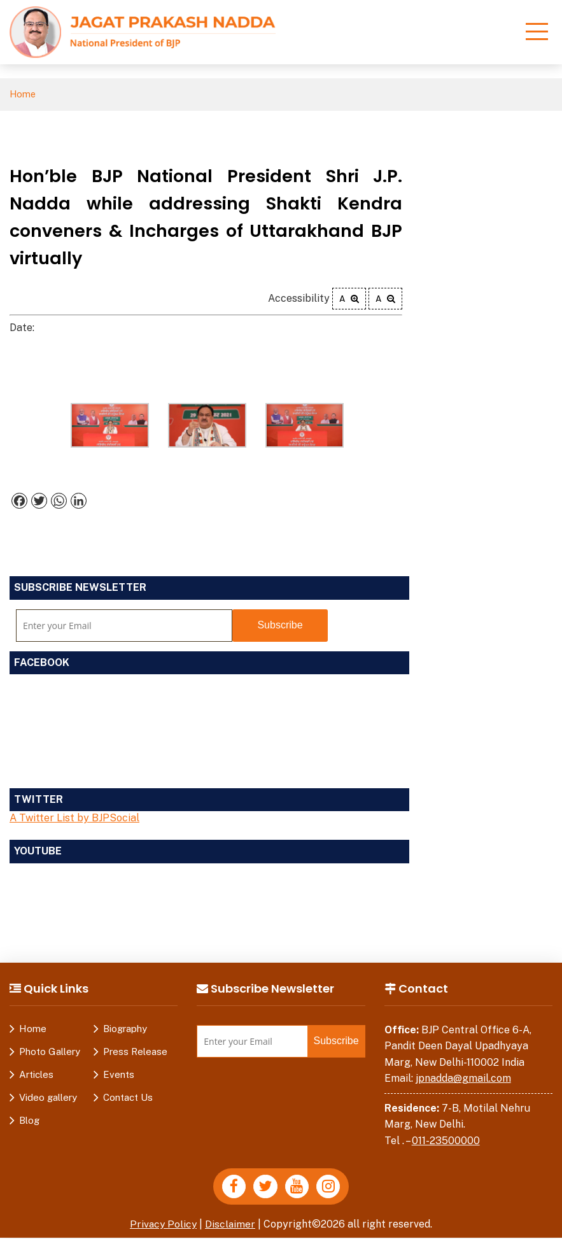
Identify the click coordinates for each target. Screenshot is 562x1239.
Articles (36, 1074)
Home (23, 94)
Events (118, 1074)
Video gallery (48, 1097)
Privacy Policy (163, 1225)
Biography (125, 1028)
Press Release (135, 1051)
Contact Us (128, 1097)
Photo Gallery (49, 1051)
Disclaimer (231, 1225)
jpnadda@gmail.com (463, 1079)
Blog (29, 1120)
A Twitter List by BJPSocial (74, 818)
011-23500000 (446, 1141)
